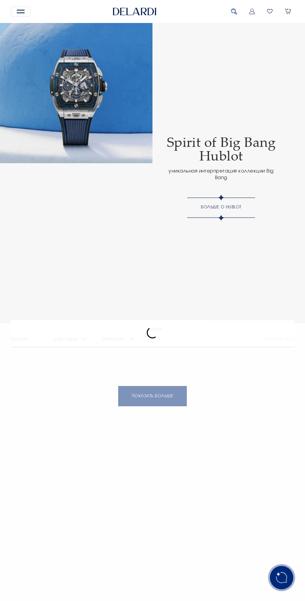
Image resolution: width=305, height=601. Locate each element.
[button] (20, 11)
